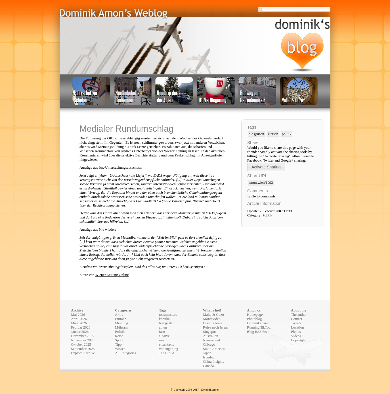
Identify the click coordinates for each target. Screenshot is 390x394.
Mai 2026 (78, 315)
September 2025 (83, 349)
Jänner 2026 (80, 332)
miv (162, 340)
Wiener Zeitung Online (112, 275)
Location (297, 327)
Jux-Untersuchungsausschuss (120, 168)
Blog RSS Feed (258, 332)
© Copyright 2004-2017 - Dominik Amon (195, 389)
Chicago (209, 344)
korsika (164, 319)
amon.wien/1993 (261, 183)
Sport (119, 340)
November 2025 (83, 340)
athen (163, 327)
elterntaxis (166, 344)
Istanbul (209, 357)
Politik (267, 215)
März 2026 (79, 323)
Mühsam (121, 327)
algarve (164, 336)
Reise (119, 336)
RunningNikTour (259, 327)
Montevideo (212, 319)
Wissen (120, 349)
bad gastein (167, 323)
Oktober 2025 (81, 344)
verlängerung (168, 349)
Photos (296, 332)
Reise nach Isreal (215, 327)
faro (162, 332)
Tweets (296, 323)
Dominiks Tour (258, 323)
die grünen (256, 134)
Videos (296, 336)
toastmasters (168, 315)
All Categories (125, 353)
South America (214, 349)
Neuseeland (211, 340)
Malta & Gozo (213, 315)
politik (286, 134)
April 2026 (79, 319)
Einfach (120, 319)
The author (299, 315)
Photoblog (254, 319)
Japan (207, 353)
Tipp (118, 344)
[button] (266, 167)
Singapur (209, 332)
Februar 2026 (81, 327)
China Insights (213, 362)
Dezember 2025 (82, 336)
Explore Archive (83, 353)
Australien (210, 336)
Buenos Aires (213, 323)
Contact (296, 319)
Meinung (121, 323)
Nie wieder (107, 230)
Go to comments (263, 196)
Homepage (255, 315)
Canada (208, 366)
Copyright (298, 340)
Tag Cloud (166, 353)
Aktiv (119, 315)
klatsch (273, 134)
